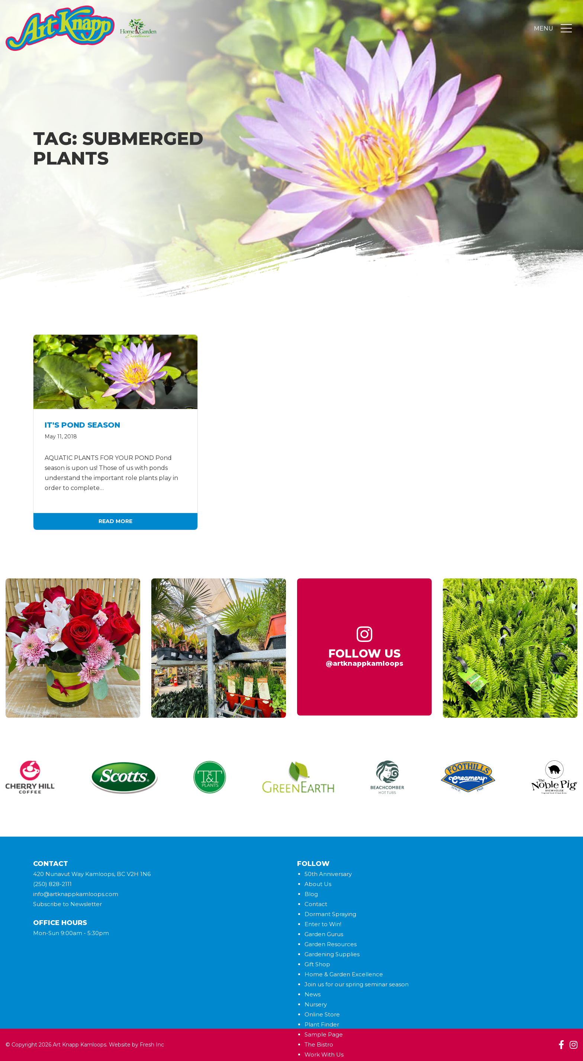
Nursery (316, 1004)
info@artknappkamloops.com (75, 894)
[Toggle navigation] (566, 29)
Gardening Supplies (332, 954)
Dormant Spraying (330, 914)
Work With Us (324, 1054)
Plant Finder (322, 1024)
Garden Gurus (324, 934)
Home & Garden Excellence (344, 974)
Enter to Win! (323, 924)
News (313, 994)
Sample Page (324, 1034)
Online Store (322, 1014)
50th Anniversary (328, 873)
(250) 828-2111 (52, 884)
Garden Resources (331, 944)
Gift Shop (317, 964)
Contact (316, 904)
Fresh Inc (152, 1044)
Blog (311, 894)
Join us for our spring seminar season (357, 984)
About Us (318, 884)
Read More (115, 521)
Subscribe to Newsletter (67, 904)
